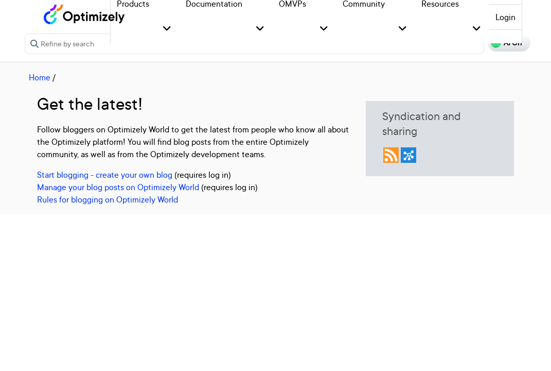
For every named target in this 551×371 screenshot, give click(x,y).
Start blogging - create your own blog (104, 174)
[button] (167, 29)
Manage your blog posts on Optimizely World (118, 187)
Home (39, 77)
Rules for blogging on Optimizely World (107, 199)
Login (505, 17)
